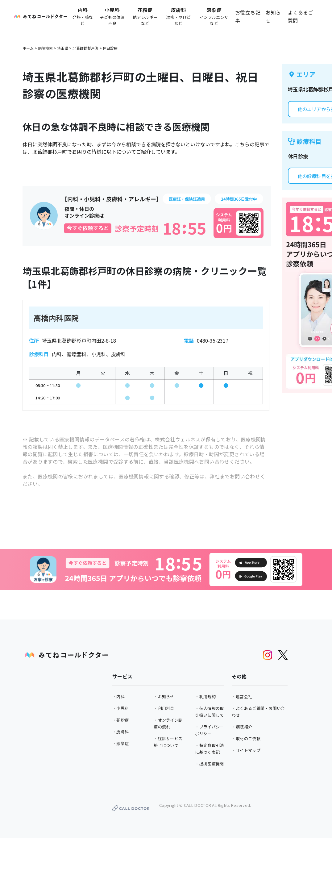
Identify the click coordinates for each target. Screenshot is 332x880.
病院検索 (45, 48)
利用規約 (207, 696)
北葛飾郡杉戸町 (85, 48)
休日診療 (110, 48)
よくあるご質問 (300, 16)
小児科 (122, 708)
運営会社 (244, 696)
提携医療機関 (211, 764)
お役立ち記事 (247, 16)
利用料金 (166, 708)
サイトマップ (248, 750)
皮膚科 (122, 732)
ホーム (28, 48)
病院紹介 (244, 727)
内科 (120, 696)
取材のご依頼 (248, 738)
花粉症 (122, 720)
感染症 (122, 743)
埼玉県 (62, 48)
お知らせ (273, 16)
